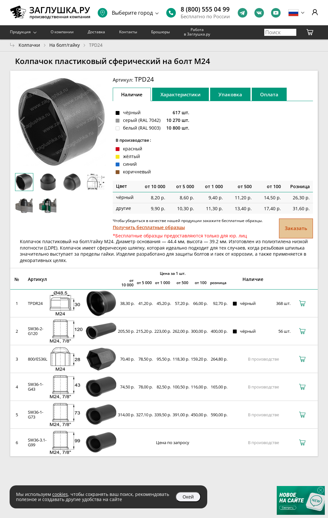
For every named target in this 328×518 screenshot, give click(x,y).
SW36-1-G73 (35, 414)
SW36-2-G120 (35, 331)
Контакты (128, 32)
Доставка (96, 32)
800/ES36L (37, 359)
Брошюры (160, 32)
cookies (60, 494)
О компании (62, 32)
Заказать (296, 228)
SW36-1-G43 (35, 386)
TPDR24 (35, 303)
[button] (101, 122)
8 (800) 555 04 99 (205, 9)
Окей (188, 497)
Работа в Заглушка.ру (197, 32)
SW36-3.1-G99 (37, 442)
